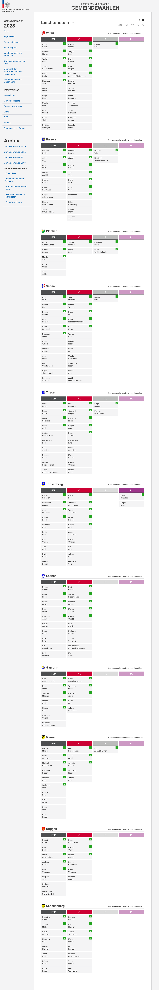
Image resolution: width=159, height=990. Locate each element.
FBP (126, 25)
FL (138, 25)
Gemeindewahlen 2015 (15, 152)
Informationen (11, 90)
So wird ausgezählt (13, 106)
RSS (6, 117)
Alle (120, 25)
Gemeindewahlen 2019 (15, 146)
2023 (9, 26)
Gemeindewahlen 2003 (15, 168)
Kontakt (7, 123)
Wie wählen (9, 95)
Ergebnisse (9, 36)
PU (143, 25)
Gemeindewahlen (13, 21)
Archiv (12, 141)
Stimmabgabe (10, 47)
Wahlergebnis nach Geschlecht (13, 80)
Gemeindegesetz (12, 101)
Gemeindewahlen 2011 (15, 157)
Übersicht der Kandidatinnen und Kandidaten (13, 71)
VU (132, 25)
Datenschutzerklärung (14, 128)
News (6, 31)
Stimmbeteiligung (12, 42)
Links (6, 112)
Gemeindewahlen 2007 (15, 163)
